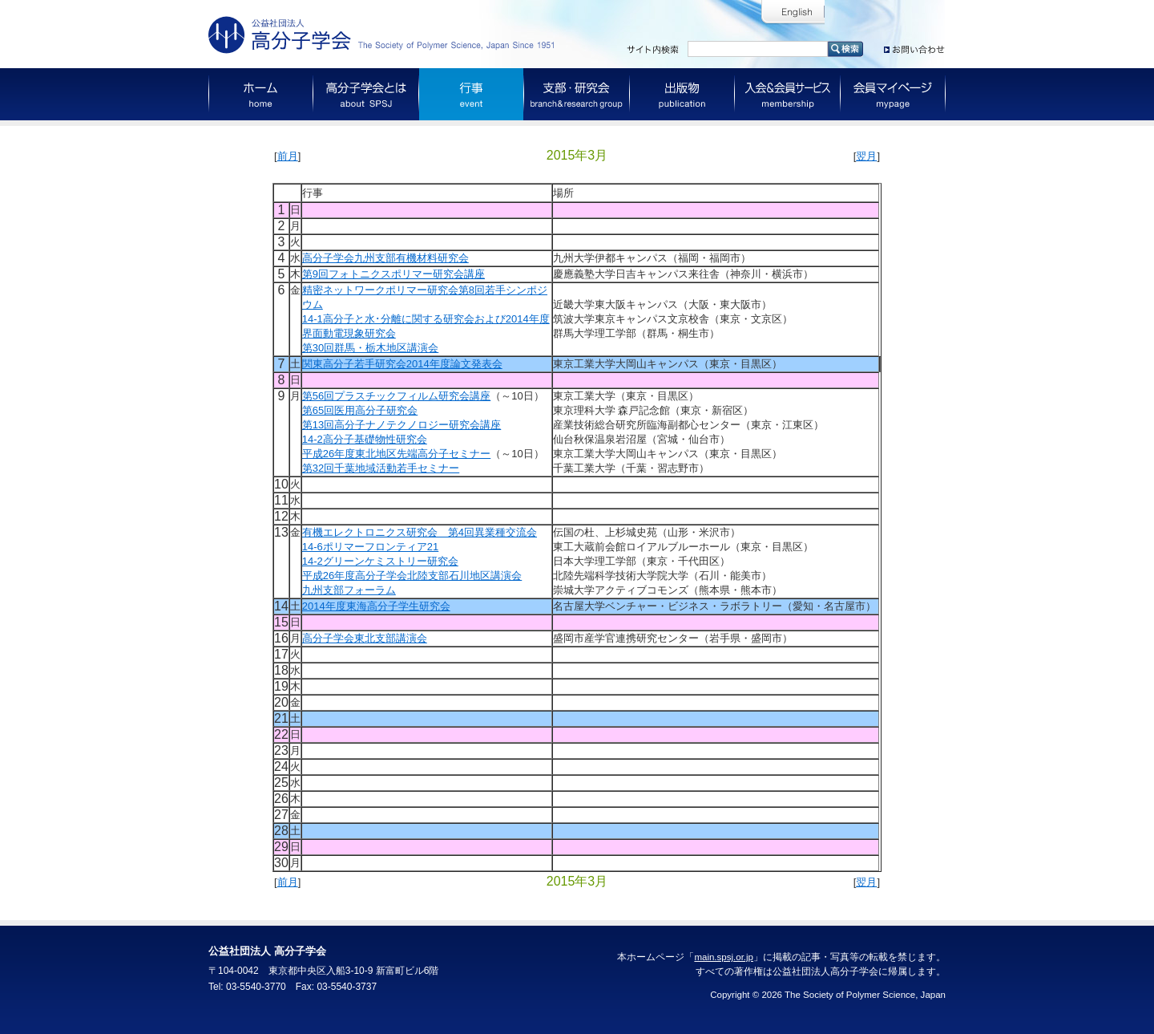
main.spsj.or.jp (723, 957)
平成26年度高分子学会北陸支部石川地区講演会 (412, 576)
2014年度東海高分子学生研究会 (376, 606)
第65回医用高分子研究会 (360, 410)
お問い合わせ (915, 46)
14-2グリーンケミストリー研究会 (380, 561)
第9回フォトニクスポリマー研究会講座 (393, 274)
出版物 (682, 94)
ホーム (260, 94)
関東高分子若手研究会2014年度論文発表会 (402, 364)
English (793, 12)
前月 (287, 156)
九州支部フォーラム (349, 590)
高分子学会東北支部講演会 (364, 638)
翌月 (866, 156)
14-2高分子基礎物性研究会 (364, 439)
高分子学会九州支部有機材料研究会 (385, 258)
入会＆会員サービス (788, 94)
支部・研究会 (577, 94)
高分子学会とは (366, 94)
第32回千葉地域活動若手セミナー (380, 468)
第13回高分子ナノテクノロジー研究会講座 (401, 425)
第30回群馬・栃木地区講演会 (370, 348)
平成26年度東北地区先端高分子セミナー (396, 454)
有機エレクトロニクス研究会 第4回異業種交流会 (419, 532)
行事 (471, 94)
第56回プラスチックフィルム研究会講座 (396, 396)
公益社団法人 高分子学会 (384, 35)
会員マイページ (893, 94)
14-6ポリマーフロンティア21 (370, 547)
